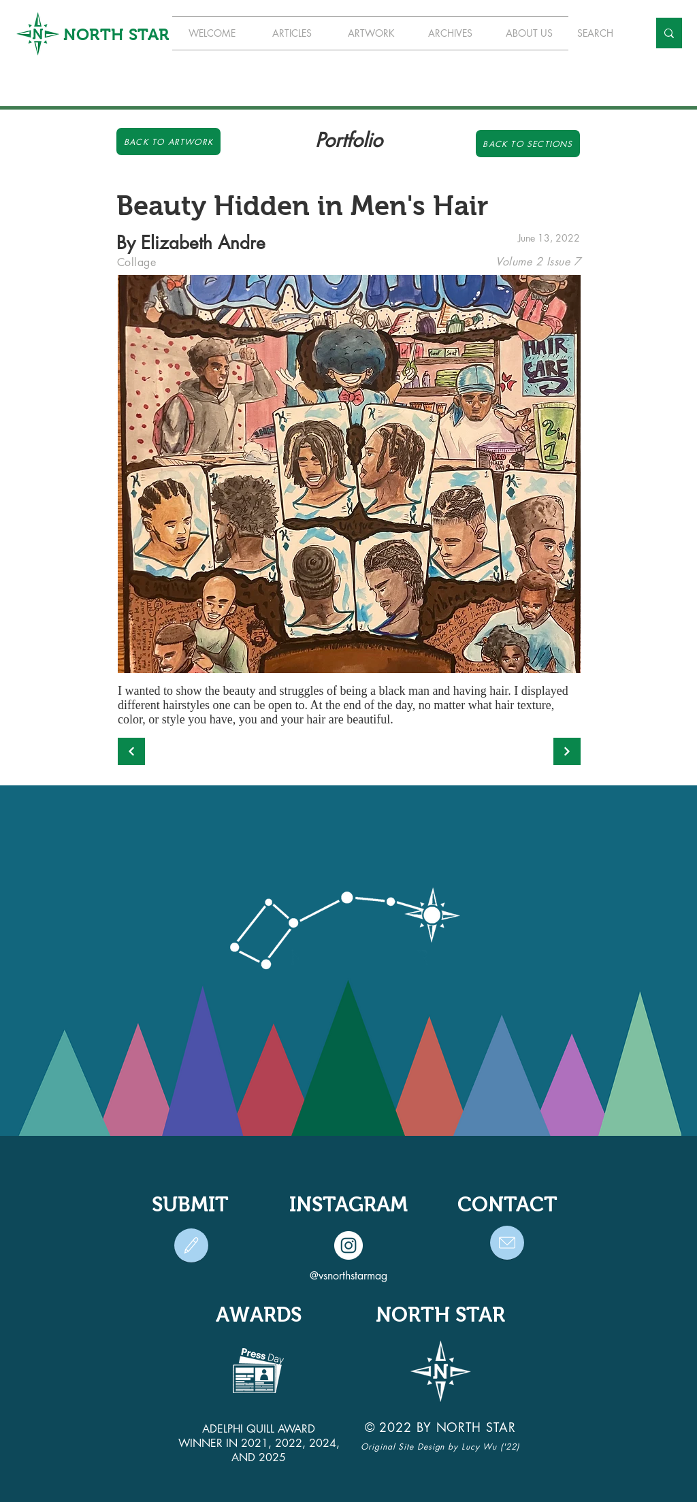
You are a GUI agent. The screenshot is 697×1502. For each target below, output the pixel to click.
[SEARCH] (602, 33)
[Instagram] (348, 1245)
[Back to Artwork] (168, 141)
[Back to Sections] (528, 143)
